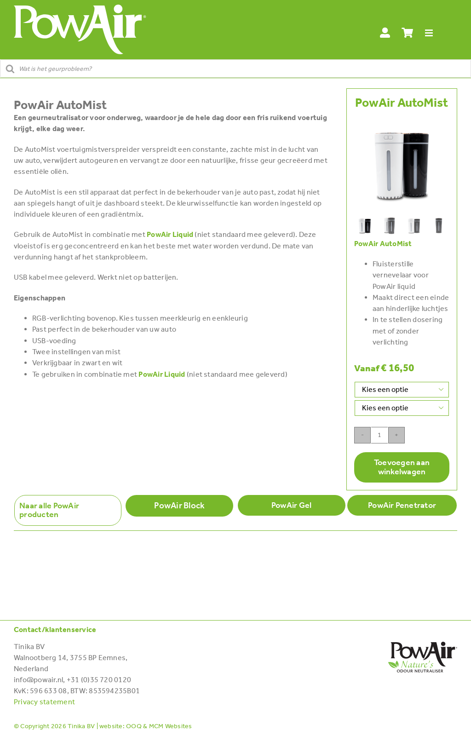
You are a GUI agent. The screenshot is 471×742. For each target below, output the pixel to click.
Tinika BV (81, 726)
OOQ (134, 726)
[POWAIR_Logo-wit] (80, 8)
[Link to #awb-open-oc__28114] (429, 33)
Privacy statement (44, 701)
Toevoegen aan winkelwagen (402, 467)
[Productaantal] (379, 435)
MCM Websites (170, 726)
